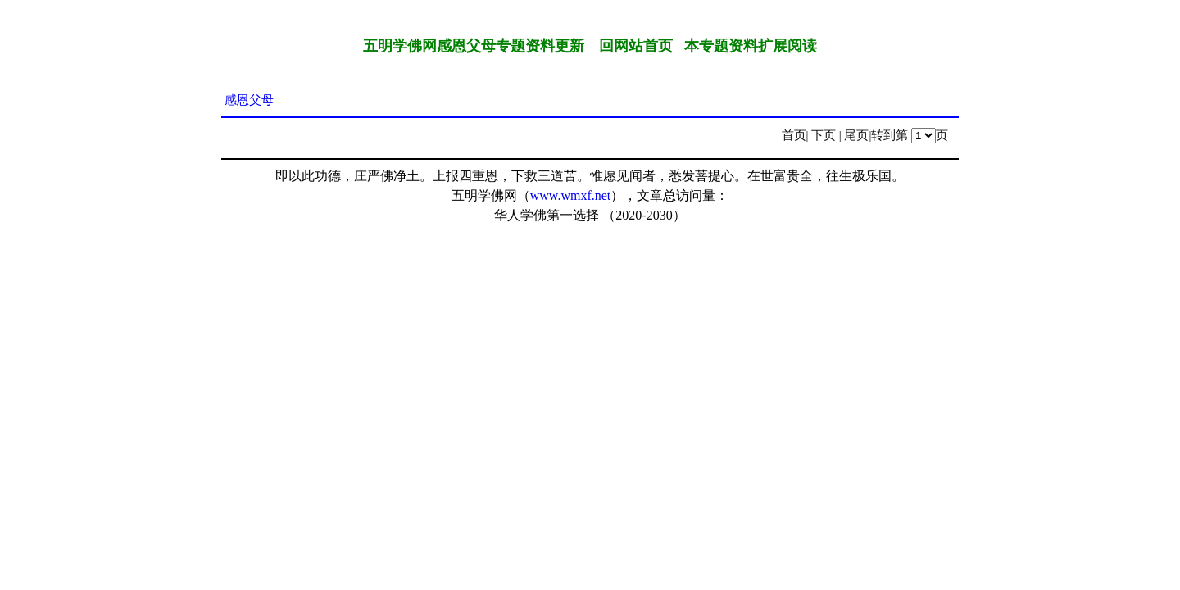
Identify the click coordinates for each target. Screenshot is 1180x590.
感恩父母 (249, 100)
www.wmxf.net (570, 195)
